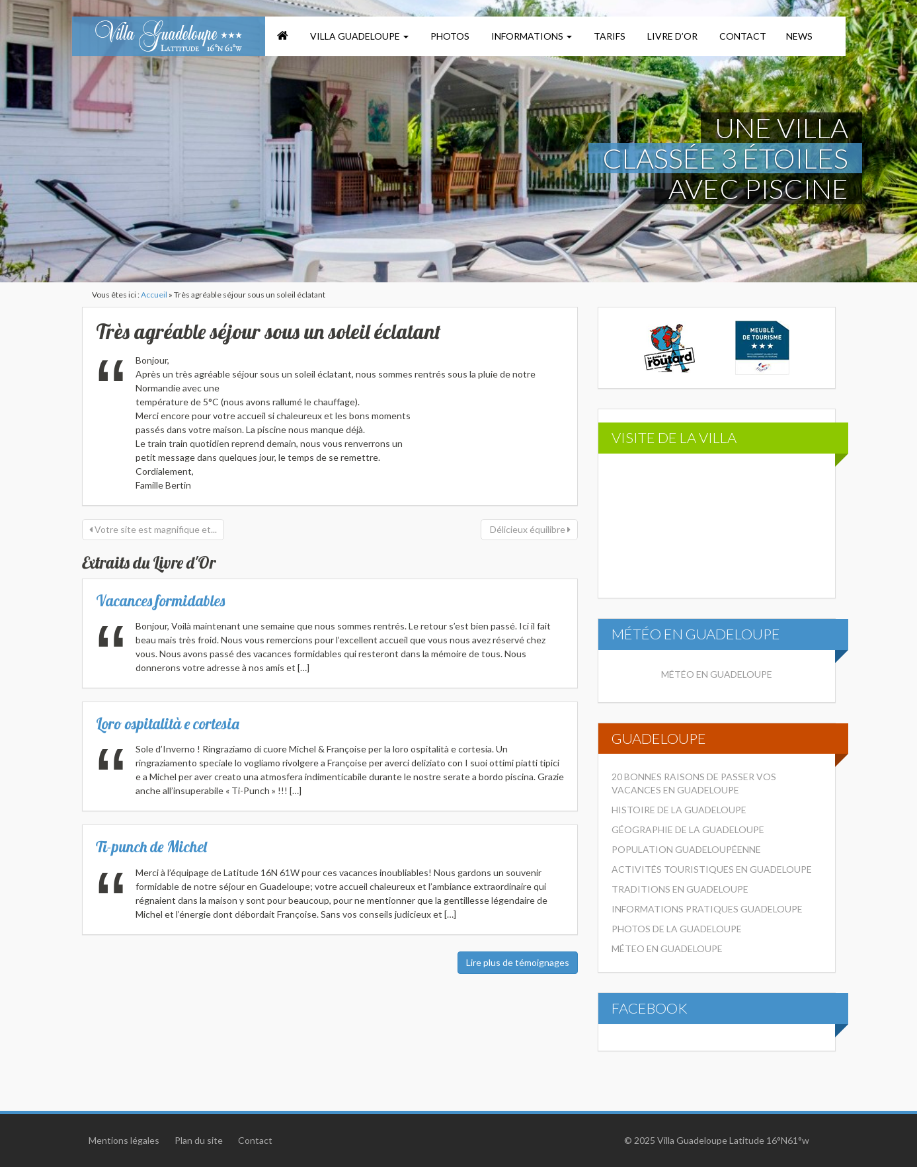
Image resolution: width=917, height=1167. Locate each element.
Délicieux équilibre (529, 529)
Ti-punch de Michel (151, 846)
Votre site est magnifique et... (153, 529)
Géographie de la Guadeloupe (688, 829)
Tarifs (608, 36)
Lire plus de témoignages (517, 962)
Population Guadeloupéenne (686, 849)
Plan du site (199, 1140)
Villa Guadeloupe (358, 36)
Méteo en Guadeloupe (667, 948)
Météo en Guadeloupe (716, 674)
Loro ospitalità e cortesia (167, 723)
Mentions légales (124, 1140)
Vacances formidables (160, 600)
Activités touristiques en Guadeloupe (712, 869)
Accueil (154, 295)
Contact (741, 36)
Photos (448, 36)
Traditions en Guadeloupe (680, 889)
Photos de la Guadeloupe (677, 928)
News (799, 36)
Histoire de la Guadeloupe (679, 809)
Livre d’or (671, 36)
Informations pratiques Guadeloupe (707, 908)
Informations (530, 36)
